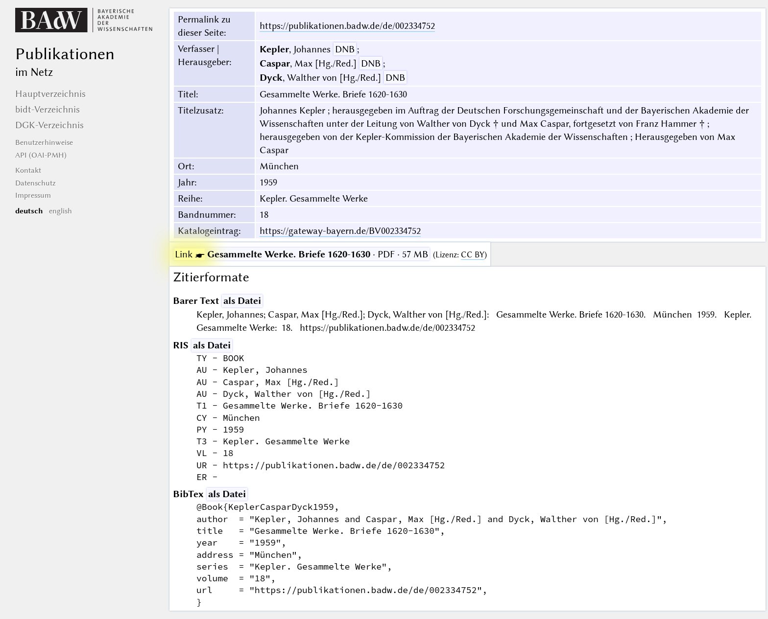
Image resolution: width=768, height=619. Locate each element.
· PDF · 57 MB (301, 254)
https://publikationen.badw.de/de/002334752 (347, 25)
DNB (345, 49)
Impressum (33, 195)
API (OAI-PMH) (41, 155)
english (60, 210)
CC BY (472, 254)
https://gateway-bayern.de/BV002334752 (340, 230)
